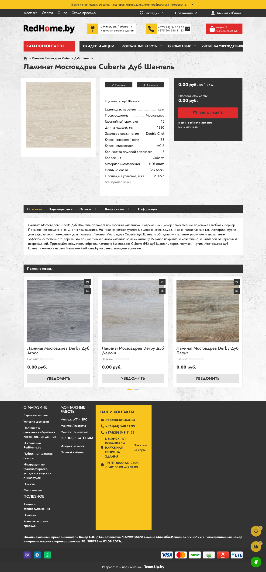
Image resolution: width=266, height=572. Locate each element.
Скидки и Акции (98, 46)
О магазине (35, 407)
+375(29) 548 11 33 (171, 30)
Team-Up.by (154, 566)
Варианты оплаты (36, 415)
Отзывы (88, 209)
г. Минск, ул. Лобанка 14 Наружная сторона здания (116, 448)
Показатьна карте (140, 447)
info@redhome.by (120, 420)
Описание (34, 209)
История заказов (72, 446)
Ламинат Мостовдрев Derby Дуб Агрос (58, 351)
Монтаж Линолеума (74, 432)
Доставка (30, 12)
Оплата (47, 12)
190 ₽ (216, 122)
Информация (147, 209)
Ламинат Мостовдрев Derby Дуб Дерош (133, 351)
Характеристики (61, 209)
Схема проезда (84, 12)
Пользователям (77, 438)
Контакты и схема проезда (36, 523)
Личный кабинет (72, 452)
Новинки (30, 515)
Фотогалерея (33, 490)
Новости (29, 484)
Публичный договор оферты (38, 455)
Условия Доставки (36, 421)
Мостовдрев (155, 115)
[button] (129, 389)
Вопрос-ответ (118, 209)
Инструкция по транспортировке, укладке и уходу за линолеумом (37, 471)
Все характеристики (118, 182)
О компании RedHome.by (32, 445)
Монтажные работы (73, 409)
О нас (62, 12)
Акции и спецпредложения (37, 506)
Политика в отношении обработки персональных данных (40, 432)
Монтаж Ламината (73, 426)
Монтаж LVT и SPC (74, 419)
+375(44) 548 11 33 (171, 27)
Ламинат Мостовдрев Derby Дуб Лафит (207, 351)
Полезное (34, 496)
